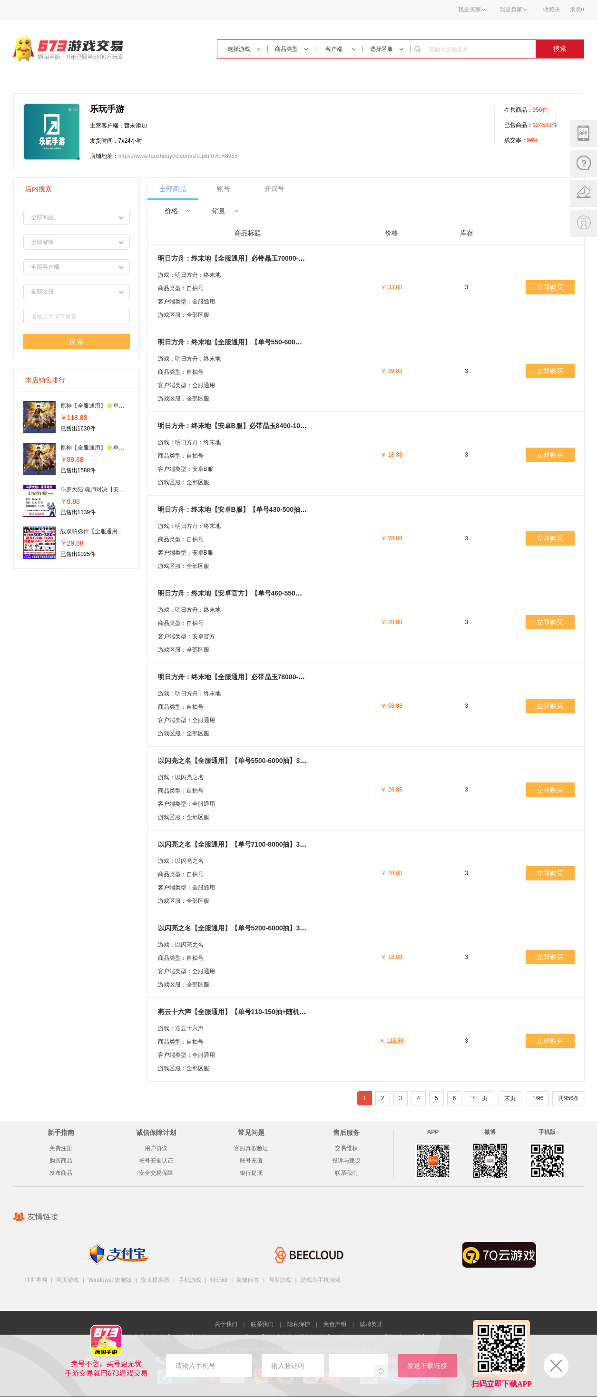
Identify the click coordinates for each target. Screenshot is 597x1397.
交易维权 (346, 1148)
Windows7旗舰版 (109, 1280)
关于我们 (226, 1324)
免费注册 (60, 1148)
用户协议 (156, 1148)
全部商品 (172, 189)
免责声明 (334, 1324)
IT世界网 (36, 1280)
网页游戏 (67, 1280)
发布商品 (60, 1173)
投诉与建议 (346, 1160)
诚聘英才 (371, 1324)
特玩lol (218, 1280)
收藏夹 (551, 9)
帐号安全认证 (156, 1160)
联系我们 (346, 1173)
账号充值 (251, 1160)
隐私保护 (298, 1324)
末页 (510, 1098)
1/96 (537, 1098)
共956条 (568, 1098)
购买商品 (60, 1160)
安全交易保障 (156, 1173)
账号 (223, 189)
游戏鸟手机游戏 (321, 1280)
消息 (577, 9)
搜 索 (76, 341)
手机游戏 (189, 1280)
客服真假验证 (251, 1148)
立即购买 (550, 287)
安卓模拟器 (155, 1280)
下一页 (479, 1098)
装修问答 (247, 1280)
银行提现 (251, 1173)
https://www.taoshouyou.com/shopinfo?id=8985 (178, 156)
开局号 (274, 189)
